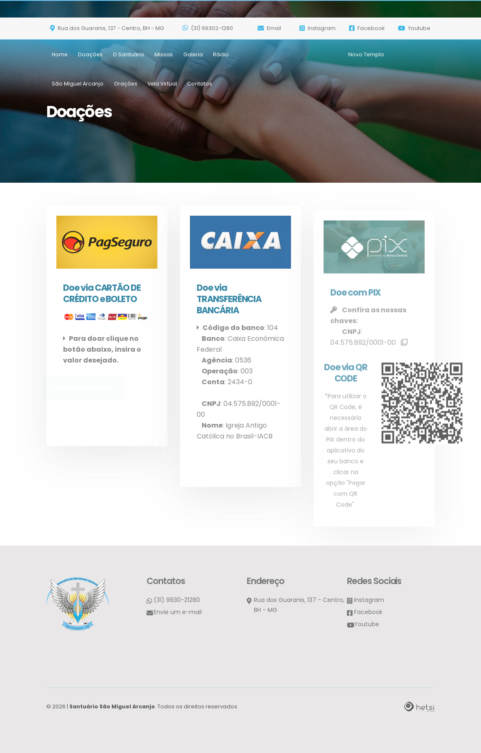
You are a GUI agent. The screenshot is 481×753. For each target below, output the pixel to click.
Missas (163, 36)
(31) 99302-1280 (207, 10)
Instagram (369, 599)
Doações (90, 36)
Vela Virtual (162, 66)
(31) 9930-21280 (177, 599)
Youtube (414, 10)
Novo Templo (366, 36)
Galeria (193, 36)
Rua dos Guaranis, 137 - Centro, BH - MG (107, 10)
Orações (125, 66)
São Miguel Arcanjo (78, 66)
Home (60, 36)
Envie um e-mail (178, 611)
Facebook (367, 10)
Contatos (199, 66)
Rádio (221, 36)
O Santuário (128, 36)
